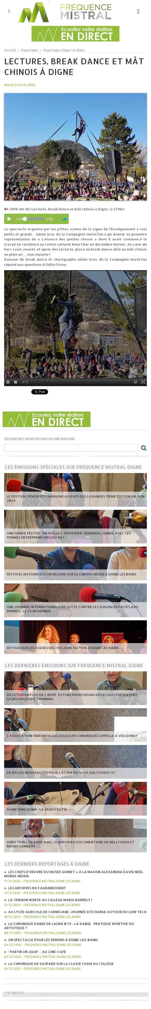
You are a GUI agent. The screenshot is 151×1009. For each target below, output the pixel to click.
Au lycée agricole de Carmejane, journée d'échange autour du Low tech (77, 912)
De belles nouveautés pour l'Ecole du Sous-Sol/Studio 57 (61, 772)
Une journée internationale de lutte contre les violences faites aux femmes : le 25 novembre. (72, 609)
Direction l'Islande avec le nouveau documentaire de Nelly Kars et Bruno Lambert (70, 844)
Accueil (10, 50)
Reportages (30, 50)
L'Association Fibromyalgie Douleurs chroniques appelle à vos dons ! (72, 736)
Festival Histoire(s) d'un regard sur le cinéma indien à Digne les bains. (72, 574)
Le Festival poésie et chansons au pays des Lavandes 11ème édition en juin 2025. (75, 498)
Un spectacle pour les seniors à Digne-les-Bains (53, 940)
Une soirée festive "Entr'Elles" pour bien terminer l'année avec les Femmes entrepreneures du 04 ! (69, 535)
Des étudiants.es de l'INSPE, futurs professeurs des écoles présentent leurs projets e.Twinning (72, 697)
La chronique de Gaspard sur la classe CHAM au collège (61, 964)
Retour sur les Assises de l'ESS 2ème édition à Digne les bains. (63, 648)
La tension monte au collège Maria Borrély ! (50, 900)
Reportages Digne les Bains (64, 50)
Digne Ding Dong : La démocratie (37, 809)
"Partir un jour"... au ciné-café (37, 952)
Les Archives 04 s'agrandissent (37, 888)
